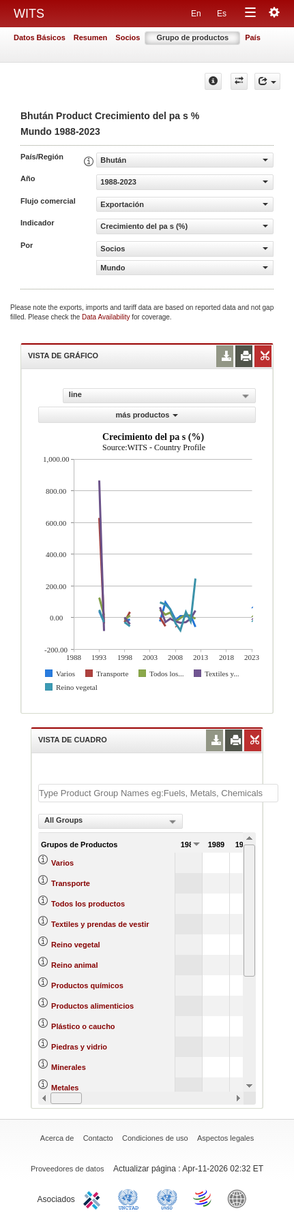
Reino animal (74, 965)
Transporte (70, 883)
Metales (64, 1088)
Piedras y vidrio (79, 1047)
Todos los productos (88, 904)
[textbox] (158, 793)
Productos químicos (87, 985)
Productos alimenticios (92, 1006)
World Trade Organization (203, 1198)
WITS (29, 13)
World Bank (240, 1198)
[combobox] (110, 821)
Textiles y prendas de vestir (100, 924)
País (253, 37)
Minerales (68, 1067)
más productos (147, 415)
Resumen (91, 37)
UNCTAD (131, 1198)
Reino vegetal (75, 945)
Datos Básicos (39, 37)
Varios (62, 863)
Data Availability (107, 317)
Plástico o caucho (83, 1026)
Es (221, 13)
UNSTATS (167, 1198)
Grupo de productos (192, 37)
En (196, 13)
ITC (94, 1198)
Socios (127, 37)
